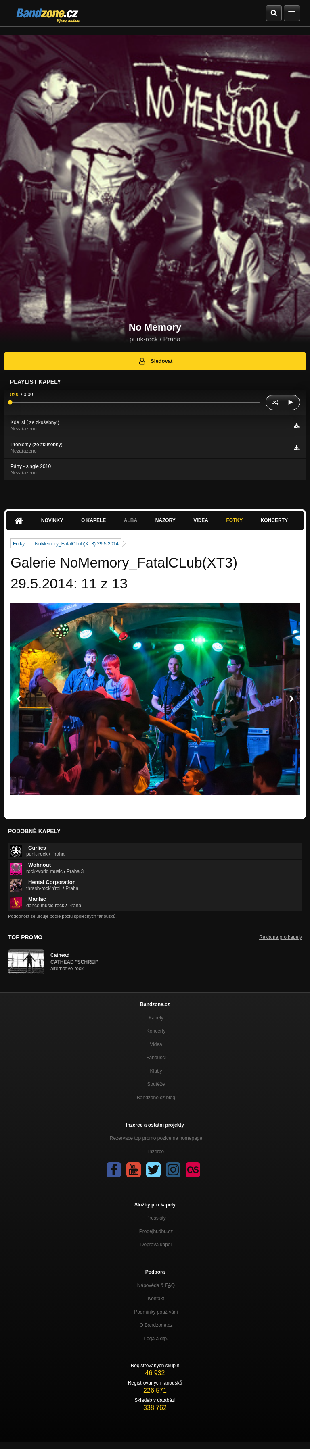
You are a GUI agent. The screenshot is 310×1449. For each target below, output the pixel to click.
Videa (200, 520)
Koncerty (274, 520)
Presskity (156, 1218)
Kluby (156, 1071)
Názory (165, 520)
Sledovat (155, 361)
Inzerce (156, 1151)
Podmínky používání (156, 1312)
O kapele (93, 520)
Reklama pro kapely (280, 937)
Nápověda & (156, 1285)
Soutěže (156, 1084)
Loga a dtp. (156, 1338)
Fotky (234, 520)
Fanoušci (156, 1057)
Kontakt (156, 1298)
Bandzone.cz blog (156, 1097)
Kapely (156, 1018)
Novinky (52, 520)
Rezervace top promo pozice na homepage (156, 1138)
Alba (130, 520)
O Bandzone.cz (155, 1325)
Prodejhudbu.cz (156, 1231)
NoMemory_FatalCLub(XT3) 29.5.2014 (76, 544)
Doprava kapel (156, 1244)
